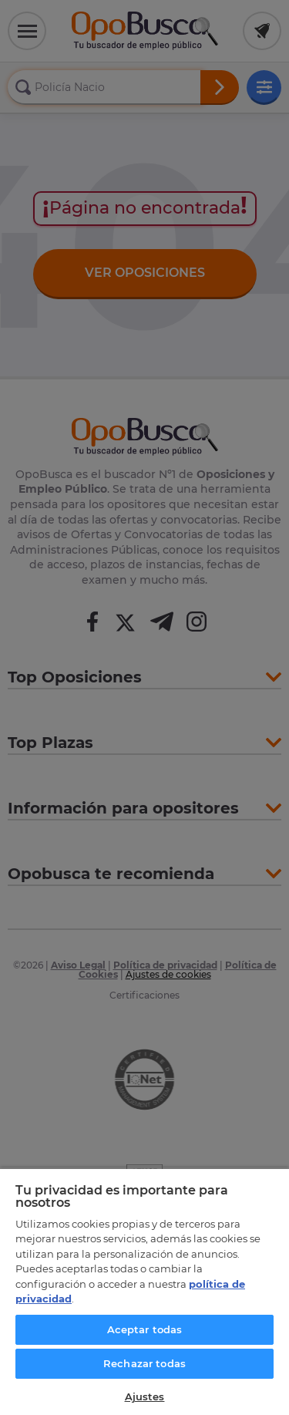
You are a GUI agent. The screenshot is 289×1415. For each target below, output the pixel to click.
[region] (144, 1291)
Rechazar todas (144, 1363)
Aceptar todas (145, 1329)
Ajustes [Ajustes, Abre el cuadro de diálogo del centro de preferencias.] (145, 1396)
